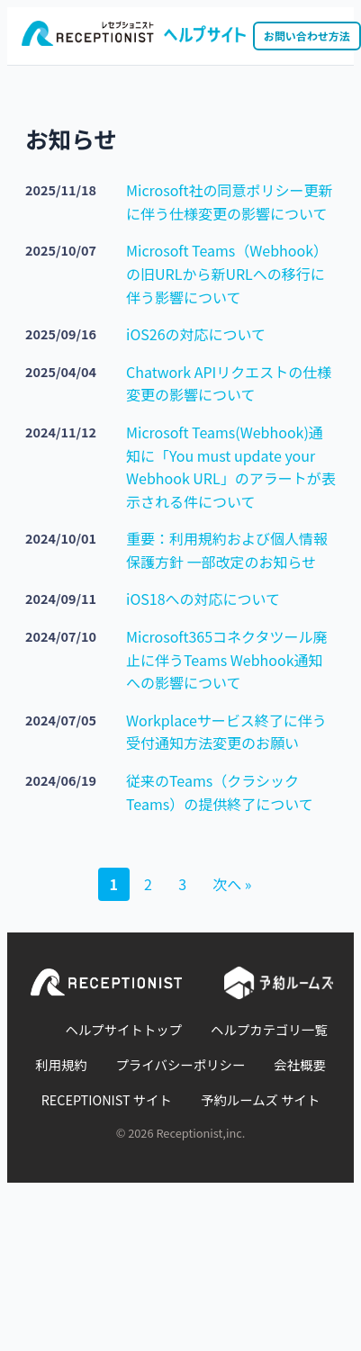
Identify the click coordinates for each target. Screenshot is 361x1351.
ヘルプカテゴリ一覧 (269, 1029)
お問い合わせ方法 (307, 35)
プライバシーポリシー (181, 1064)
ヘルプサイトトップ (124, 1029)
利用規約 (61, 1064)
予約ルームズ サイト (260, 1099)
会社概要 (300, 1064)
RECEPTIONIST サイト (106, 1099)
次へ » (231, 884)
